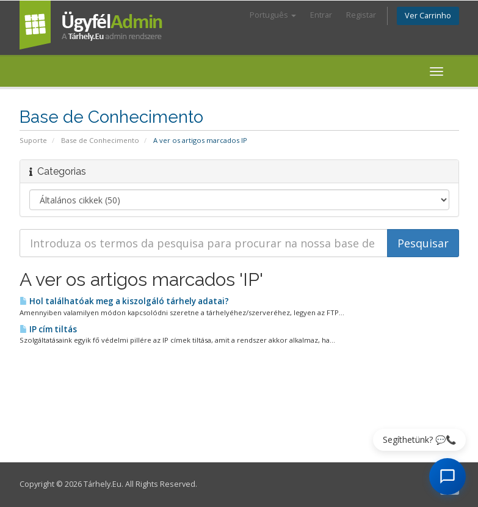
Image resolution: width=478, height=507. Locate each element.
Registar (361, 15)
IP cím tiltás (48, 329)
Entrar (321, 15)
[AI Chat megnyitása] (447, 476)
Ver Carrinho (428, 15)
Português (273, 15)
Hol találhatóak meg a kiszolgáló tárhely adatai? (124, 301)
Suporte (33, 140)
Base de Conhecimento (100, 140)
